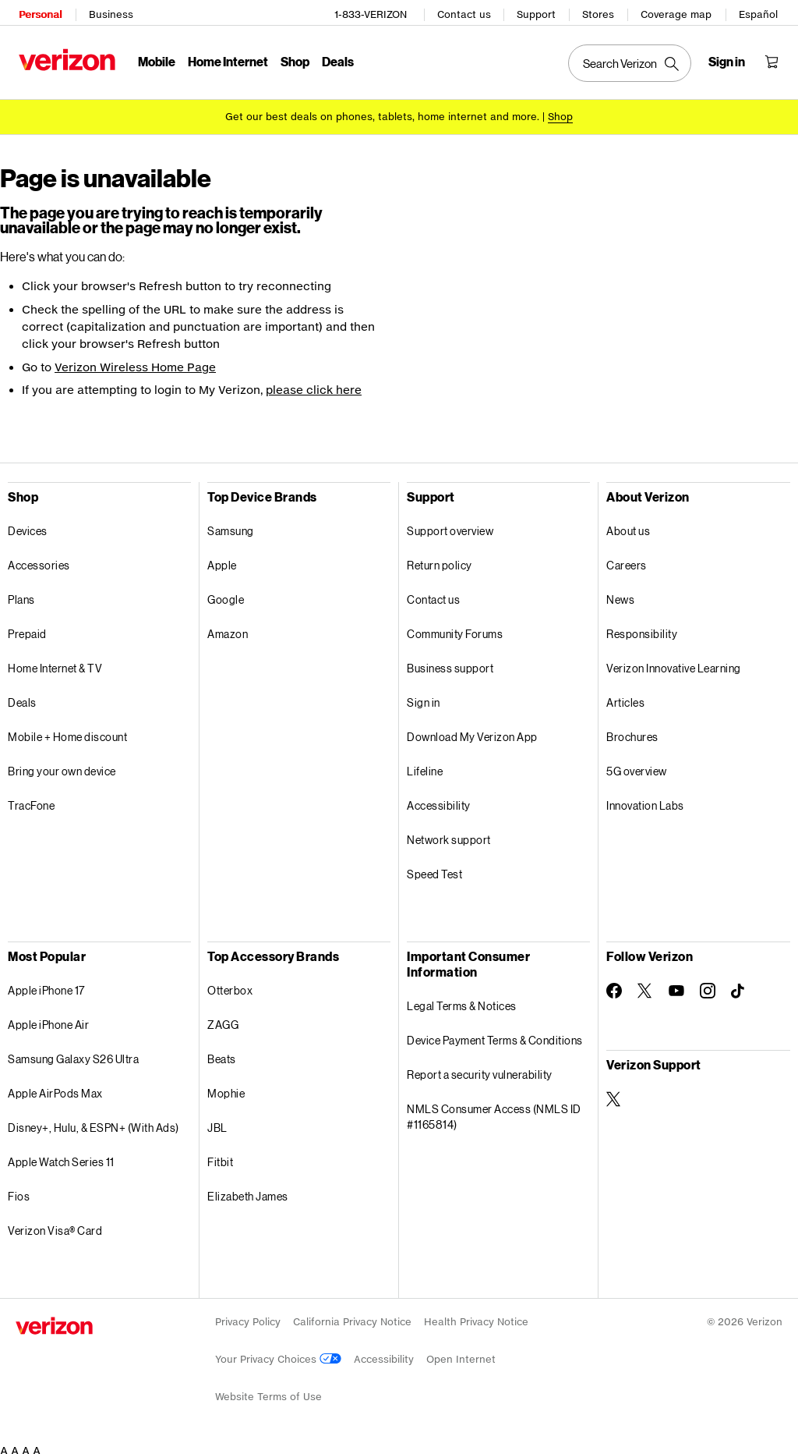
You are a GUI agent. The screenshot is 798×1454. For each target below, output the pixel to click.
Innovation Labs (645, 800)
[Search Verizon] (632, 61)
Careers (626, 559)
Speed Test (434, 868)
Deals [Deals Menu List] (335, 58)
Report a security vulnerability (480, 1069)
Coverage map (679, 12)
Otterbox (229, 984)
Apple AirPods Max (55, 1087)
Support (539, 12)
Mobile (153, 58)
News (620, 594)
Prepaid (27, 628)
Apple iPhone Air (48, 1019)
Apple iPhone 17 (46, 984)
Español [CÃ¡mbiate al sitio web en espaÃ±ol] (761, 12)
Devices (28, 525)
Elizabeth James (247, 1190)
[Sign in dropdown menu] (729, 59)
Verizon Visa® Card (55, 1225)
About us (628, 525)
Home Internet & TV (55, 662)
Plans (21, 594)
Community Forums (455, 628)
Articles (625, 697)
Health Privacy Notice (476, 1316)
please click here (314, 385)
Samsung (230, 525)
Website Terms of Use (268, 1391)
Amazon (227, 628)
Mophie (226, 1087)
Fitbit (220, 1156)
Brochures (632, 731)
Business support (450, 662)
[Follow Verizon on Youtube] (676, 985)
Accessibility (439, 800)
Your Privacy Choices (278, 1354)
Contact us (467, 12)
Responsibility (641, 628)
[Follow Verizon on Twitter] (645, 985)
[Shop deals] (560, 111)
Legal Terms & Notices (462, 1000)
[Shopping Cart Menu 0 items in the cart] (774, 59)
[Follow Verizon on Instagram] (707, 985)
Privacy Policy (248, 1316)
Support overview (450, 525)
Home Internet (225, 58)
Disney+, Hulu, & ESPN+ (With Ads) (93, 1122)
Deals (22, 697)
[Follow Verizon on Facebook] (614, 985)
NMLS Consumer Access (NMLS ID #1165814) (494, 1111)
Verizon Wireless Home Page (135, 361)
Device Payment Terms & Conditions (495, 1034)
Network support (449, 834)
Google (225, 594)
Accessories (39, 559)
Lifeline (425, 765)
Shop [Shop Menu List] (291, 58)
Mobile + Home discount (67, 731)
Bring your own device (62, 765)
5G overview (636, 765)
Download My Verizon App (472, 731)
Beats (221, 1053)
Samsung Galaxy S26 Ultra (73, 1053)
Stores (601, 12)
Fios (19, 1190)
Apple (222, 559)
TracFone (31, 800)
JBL (217, 1122)
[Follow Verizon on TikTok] (739, 986)
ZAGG (222, 1019)
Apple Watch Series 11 (61, 1156)
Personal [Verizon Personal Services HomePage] (37, 12)
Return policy (439, 559)
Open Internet (461, 1354)
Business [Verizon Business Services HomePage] (108, 12)
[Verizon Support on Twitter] (614, 1093)
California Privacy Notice (352, 1316)
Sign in (423, 697)
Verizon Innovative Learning (673, 662)
